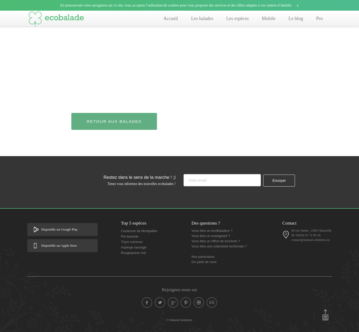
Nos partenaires (203, 257)
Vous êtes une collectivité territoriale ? (219, 246)
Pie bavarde (129, 236)
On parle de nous (204, 262)
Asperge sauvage (134, 247)
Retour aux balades (114, 121)
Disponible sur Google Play (59, 229)
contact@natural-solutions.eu (310, 240)
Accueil (170, 18)
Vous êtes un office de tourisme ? (216, 241)
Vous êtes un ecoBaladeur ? (212, 231)
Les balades (202, 18)
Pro (319, 18)
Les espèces (237, 18)
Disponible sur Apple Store (59, 245)
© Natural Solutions (179, 320)
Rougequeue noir (133, 253)
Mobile (269, 18)
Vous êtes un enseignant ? (211, 236)
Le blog (295, 18)
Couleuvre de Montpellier (139, 231)
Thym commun (132, 242)
